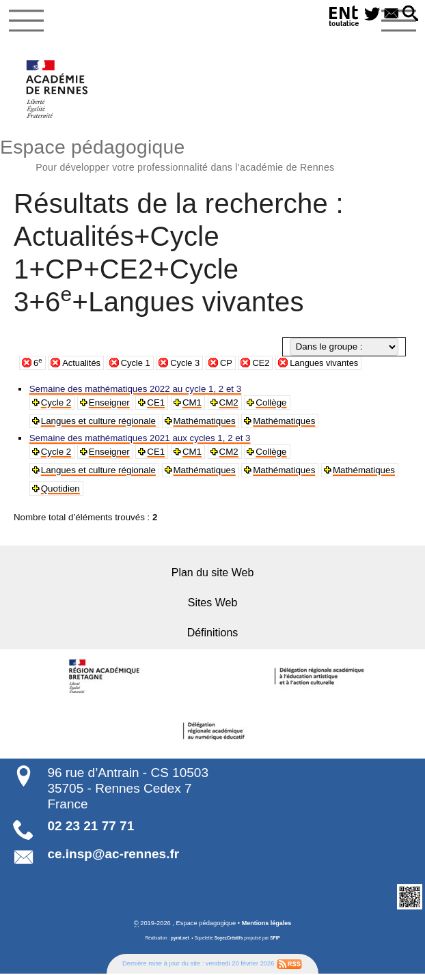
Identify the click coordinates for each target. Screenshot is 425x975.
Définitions (212, 634)
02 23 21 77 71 (90, 827)
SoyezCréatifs (228, 939)
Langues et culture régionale (98, 421)
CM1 (192, 403)
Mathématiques (205, 421)
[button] (409, 14)
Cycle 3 (188, 363)
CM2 (229, 403)
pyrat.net (179, 939)
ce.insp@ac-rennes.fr (113, 854)
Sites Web (213, 604)
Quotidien (60, 489)
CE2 (266, 363)
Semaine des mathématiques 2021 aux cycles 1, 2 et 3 (140, 439)
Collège (272, 403)
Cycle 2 (56, 403)
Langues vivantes (330, 363)
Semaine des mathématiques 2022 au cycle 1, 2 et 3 (135, 389)
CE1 (156, 403)
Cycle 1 (137, 363)
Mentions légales (266, 923)
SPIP (276, 939)
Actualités (82, 363)
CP (229, 363)
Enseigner (109, 403)
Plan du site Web (213, 574)
